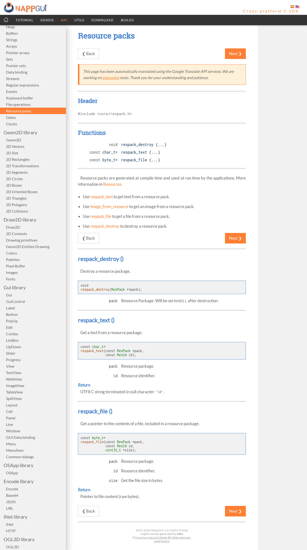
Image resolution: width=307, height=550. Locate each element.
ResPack (118, 289)
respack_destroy (137, 144)
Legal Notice (161, 541)
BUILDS (127, 20)
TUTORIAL (24, 20)
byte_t (108, 160)
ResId (122, 355)
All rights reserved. (179, 537)
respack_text (134, 152)
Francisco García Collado (151, 537)
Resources (112, 184)
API (64, 20)
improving (110, 77)
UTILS (79, 20)
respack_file (134, 160)
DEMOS (47, 20)
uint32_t (113, 450)
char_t (108, 152)
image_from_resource (109, 206)
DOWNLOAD (102, 20)
